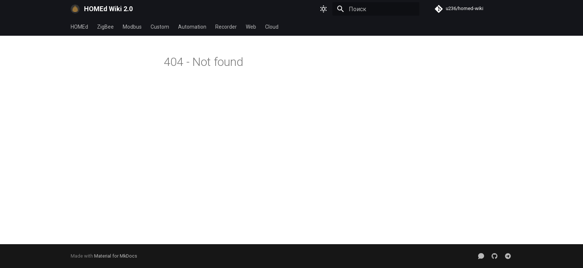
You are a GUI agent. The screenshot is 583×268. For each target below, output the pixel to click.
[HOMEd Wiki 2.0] (75, 8)
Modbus (132, 27)
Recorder (226, 27)
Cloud (271, 27)
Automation (192, 27)
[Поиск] (375, 9)
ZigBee (105, 27)
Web (251, 27)
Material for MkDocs (115, 256)
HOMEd (79, 27)
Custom (160, 27)
